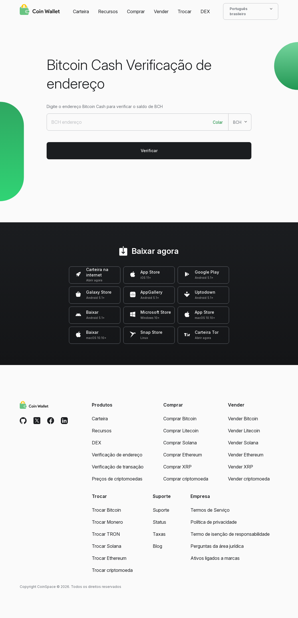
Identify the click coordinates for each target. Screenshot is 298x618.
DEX (205, 11)
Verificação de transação (118, 467)
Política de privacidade (213, 522)
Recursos (108, 11)
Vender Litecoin (244, 430)
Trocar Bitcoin (106, 510)
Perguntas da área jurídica (217, 546)
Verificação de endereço (117, 455)
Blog (157, 546)
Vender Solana (243, 443)
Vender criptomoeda (249, 479)
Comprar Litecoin (180, 430)
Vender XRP (240, 467)
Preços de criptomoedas (117, 479)
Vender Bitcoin (243, 418)
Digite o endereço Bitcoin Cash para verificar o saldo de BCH (105, 106)
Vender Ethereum (245, 455)
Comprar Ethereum (182, 455)
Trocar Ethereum (109, 558)
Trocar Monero (107, 522)
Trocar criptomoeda (112, 570)
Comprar (136, 11)
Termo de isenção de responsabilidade (230, 534)
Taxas (159, 534)
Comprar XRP (177, 467)
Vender (161, 11)
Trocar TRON (106, 534)
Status (159, 522)
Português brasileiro (250, 11)
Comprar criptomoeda (185, 479)
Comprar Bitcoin (179, 418)
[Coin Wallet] (40, 10)
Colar (218, 122)
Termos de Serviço (210, 510)
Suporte (161, 510)
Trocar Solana (106, 546)
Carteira (81, 11)
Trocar (184, 11)
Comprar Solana (180, 443)
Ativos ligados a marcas (215, 558)
